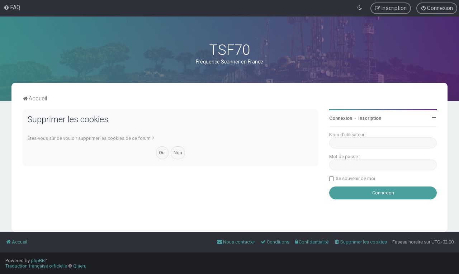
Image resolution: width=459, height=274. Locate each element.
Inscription (369, 118)
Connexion (340, 118)
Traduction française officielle (36, 266)
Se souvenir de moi (355, 178)
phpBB (38, 260)
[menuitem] (12, 8)
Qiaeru (79, 266)
